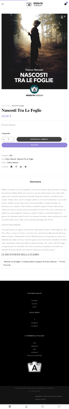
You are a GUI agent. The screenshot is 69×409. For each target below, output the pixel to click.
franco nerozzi (10, 159)
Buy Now (34, 145)
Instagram (34, 323)
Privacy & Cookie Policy (34, 355)
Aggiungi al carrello (39, 139)
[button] (65, 4)
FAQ (34, 343)
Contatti (34, 304)
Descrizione (35, 181)
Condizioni (34, 352)
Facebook (34, 326)
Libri (8, 106)
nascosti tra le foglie (25, 159)
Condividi (5, 167)
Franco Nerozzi (12, 162)
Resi (34, 349)
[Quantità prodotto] (8, 139)
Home (3, 106)
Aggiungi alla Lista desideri (65, 139)
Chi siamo (34, 300)
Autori (35, 307)
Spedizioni (34, 346)
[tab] (35, 182)
